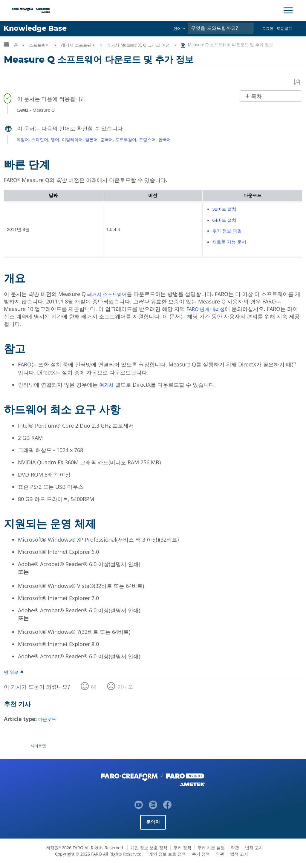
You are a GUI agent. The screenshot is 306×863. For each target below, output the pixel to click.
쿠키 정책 (182, 847)
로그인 (267, 28)
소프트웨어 (40, 45)
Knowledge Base (40, 29)
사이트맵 (38, 745)
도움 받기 (284, 28)
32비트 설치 (224, 209)
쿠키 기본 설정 (211, 847)
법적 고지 (254, 847)
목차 (256, 97)
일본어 (91, 140)
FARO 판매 (200, 309)
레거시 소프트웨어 (79, 45)
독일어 (22, 140)
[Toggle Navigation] (288, 10)
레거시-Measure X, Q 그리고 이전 (139, 45)
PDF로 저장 (297, 82)
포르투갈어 (125, 140)
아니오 (125, 687)
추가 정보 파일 (226, 231)
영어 (55, 140)
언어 (177, 28)
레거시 (96, 294)
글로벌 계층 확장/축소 (6, 44)
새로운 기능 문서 (229, 241)
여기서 (107, 385)
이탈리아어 (72, 140)
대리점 (222, 309)
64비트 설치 (224, 220)
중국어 (106, 140)
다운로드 (49, 719)
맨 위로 (12, 672)
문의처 (153, 822)
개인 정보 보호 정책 (148, 847)
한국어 (164, 140)
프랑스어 (147, 140)
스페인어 (39, 140)
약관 (235, 847)
